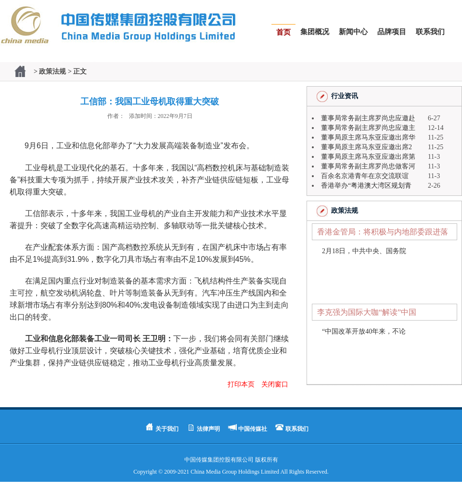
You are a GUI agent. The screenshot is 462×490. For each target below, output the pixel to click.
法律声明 (208, 429)
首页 (283, 32)
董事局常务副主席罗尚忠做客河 (368, 166)
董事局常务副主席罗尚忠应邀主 (368, 127)
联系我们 (430, 32)
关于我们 (167, 429)
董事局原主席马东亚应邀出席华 (368, 137)
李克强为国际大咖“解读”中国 (366, 312)
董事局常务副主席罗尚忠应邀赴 (368, 118)
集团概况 (314, 32)
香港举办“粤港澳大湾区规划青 (366, 185)
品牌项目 (391, 32)
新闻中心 (353, 32)
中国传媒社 (252, 429)
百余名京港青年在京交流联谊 (365, 176)
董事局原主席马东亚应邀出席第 (368, 156)
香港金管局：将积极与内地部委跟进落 (382, 232)
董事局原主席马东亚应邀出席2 (366, 147)
